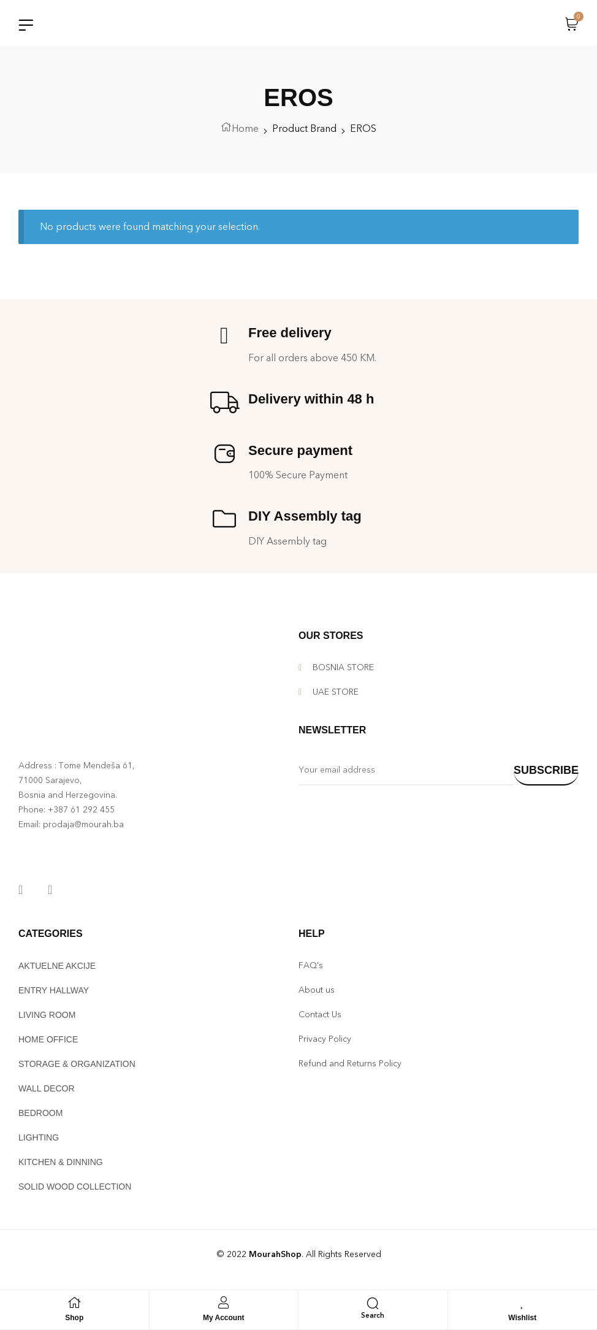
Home (245, 131)
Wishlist (522, 1317)
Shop (74, 1317)
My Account (224, 1317)
